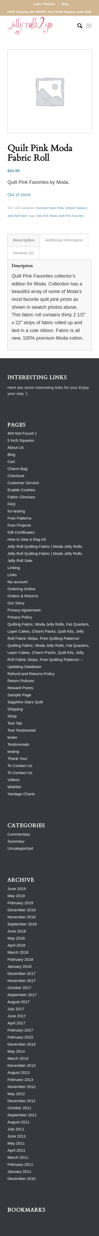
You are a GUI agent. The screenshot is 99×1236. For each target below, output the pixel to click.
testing (13, 751)
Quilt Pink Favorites (71, 215)
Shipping (15, 709)
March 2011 (17, 1157)
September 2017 (22, 994)
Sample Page (19, 695)
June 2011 (16, 1136)
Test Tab (14, 723)
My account (17, 582)
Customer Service (23, 483)
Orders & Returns (22, 596)
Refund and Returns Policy (30, 673)
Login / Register (44, 3)
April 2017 (16, 1023)
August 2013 (18, 1072)
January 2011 (19, 1171)
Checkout (15, 475)
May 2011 (16, 1143)
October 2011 (19, 1108)
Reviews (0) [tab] (23, 253)
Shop (12, 716)
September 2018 (22, 924)
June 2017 (16, 1016)
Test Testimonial (21, 730)
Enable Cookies (21, 490)
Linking (13, 567)
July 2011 (15, 1129)
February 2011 (20, 1164)
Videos (13, 779)
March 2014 (17, 1058)
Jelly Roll (42, 215)
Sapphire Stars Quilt (25, 702)
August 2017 (18, 1002)
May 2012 (16, 1093)
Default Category (76, 207)
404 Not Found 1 (22, 433)
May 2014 (16, 1051)
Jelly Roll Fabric (17, 215)
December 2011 (21, 1101)
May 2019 (16, 895)
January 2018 (19, 966)
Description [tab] (24, 240)
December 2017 (21, 973)
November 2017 (21, 980)
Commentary (18, 834)
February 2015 (20, 1037)
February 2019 (20, 903)
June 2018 (16, 931)
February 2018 (20, 959)
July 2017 (15, 1009)
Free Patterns (19, 518)
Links (12, 574)
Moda (53, 215)
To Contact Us (19, 765)
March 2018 (17, 952)
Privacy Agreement (24, 610)
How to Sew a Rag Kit (26, 539)
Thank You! (17, 758)
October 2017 (19, 987)
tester (12, 737)
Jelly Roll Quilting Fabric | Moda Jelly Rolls (44, 546)
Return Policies (20, 680)
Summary (15, 841)
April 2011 (16, 1150)
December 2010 (21, 1178)
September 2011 (22, 1115)
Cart (11, 461)
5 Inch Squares (20, 440)
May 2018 (16, 938)
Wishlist (14, 787)
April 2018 (16, 945)
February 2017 (20, 1030)
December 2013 (21, 1065)
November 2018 (21, 917)
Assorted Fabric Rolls (50, 207)
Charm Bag (17, 468)
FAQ (11, 504)
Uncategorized (20, 848)
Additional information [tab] (64, 240)
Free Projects (19, 525)
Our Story (15, 603)
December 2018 (21, 910)
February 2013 (20, 1079)
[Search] (77, 25)
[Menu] (89, 26)
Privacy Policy (19, 617)
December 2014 (21, 1044)
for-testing (16, 511)
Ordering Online (21, 589)
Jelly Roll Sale (19, 560)
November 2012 (21, 1086)
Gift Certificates (21, 532)
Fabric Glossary (21, 497)
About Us (15, 447)
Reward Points (20, 688)
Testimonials (18, 744)
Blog (65, 3)
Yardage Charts (21, 794)
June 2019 (16, 888)
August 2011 (18, 1122)
